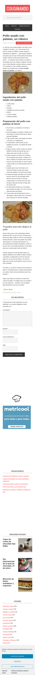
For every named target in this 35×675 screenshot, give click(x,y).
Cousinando (17, 8)
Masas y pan (7, 637)
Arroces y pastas (8, 609)
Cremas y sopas (8, 620)
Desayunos (6, 623)
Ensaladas (6, 628)
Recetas (5, 643)
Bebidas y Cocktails (9, 612)
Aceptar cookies (17, 661)
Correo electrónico (8, 337)
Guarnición (6, 634)
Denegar (17, 666)
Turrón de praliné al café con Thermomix (15, 484)
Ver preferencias (17, 672)
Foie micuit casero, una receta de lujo (14, 486)
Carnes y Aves (16, 292)
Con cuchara (7, 617)
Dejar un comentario (24, 43)
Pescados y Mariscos (9, 640)
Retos (4, 648)
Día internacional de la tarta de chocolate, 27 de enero (9, 563)
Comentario (6, 310)
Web (4, 345)
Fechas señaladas (8, 631)
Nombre (5, 328)
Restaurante (6, 645)
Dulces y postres (8, 626)
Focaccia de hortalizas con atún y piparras (16, 476)
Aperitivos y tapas (8, 606)
